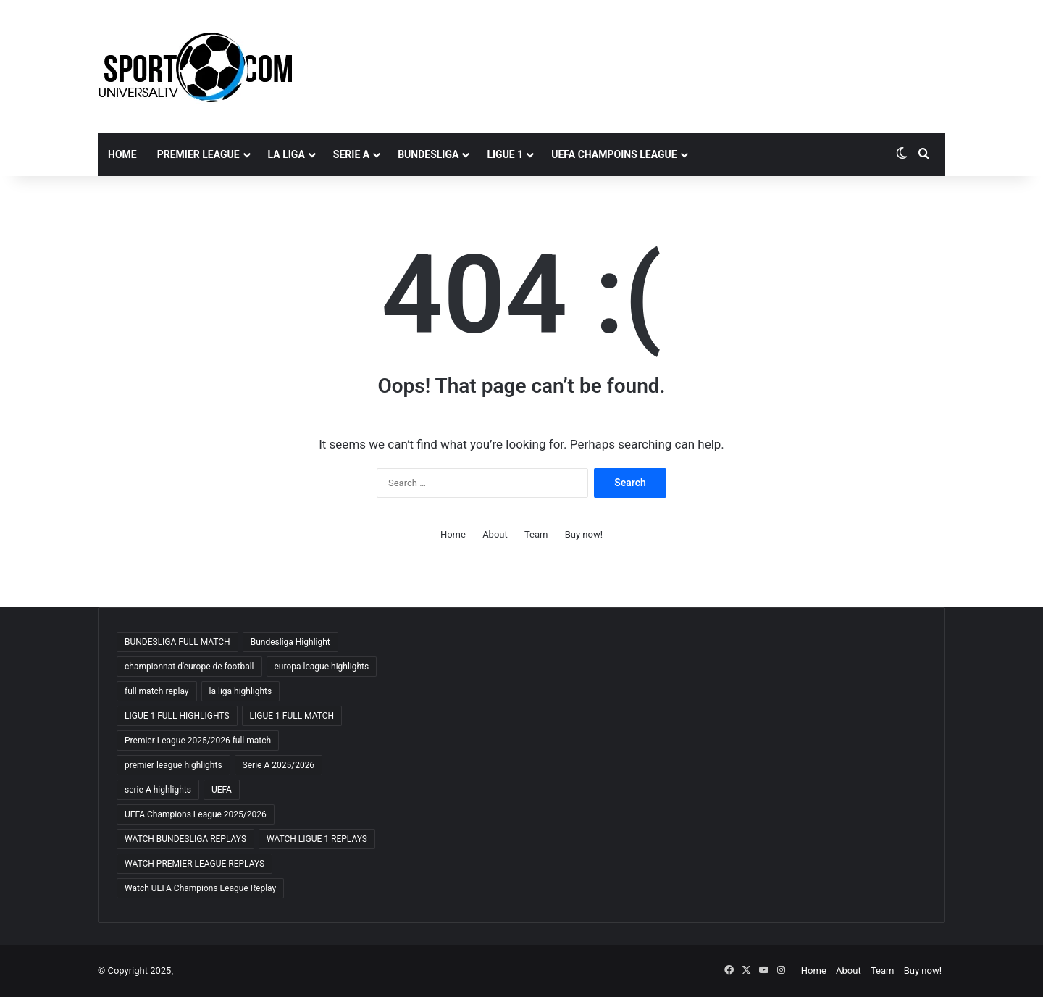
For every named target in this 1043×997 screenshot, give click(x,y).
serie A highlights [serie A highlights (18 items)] (158, 790)
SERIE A (351, 154)
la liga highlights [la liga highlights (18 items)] (240, 691)
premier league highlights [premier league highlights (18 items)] (173, 765)
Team (536, 534)
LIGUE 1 (505, 154)
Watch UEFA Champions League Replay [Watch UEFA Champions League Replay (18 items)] (200, 888)
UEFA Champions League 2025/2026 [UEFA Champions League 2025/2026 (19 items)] (196, 814)
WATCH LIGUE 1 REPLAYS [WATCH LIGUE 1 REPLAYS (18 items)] (317, 839)
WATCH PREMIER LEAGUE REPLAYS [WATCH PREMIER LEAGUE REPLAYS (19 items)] (194, 864)
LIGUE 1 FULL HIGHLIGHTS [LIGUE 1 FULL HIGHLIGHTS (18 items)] (177, 716)
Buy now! (584, 534)
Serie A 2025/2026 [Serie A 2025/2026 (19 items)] (279, 765)
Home (122, 154)
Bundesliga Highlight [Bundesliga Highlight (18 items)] (290, 642)
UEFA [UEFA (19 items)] (221, 790)
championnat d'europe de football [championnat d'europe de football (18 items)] (189, 667)
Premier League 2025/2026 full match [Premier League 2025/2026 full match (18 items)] (198, 740)
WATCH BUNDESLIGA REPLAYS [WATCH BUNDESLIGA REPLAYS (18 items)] (185, 839)
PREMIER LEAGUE (198, 154)
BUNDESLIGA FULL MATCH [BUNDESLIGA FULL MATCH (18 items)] (177, 642)
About (495, 534)
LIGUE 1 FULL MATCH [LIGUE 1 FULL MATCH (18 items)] (292, 716)
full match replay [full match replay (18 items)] (157, 691)
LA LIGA (286, 154)
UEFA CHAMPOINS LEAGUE (614, 154)
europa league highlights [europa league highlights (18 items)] (322, 667)
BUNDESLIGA (428, 154)
